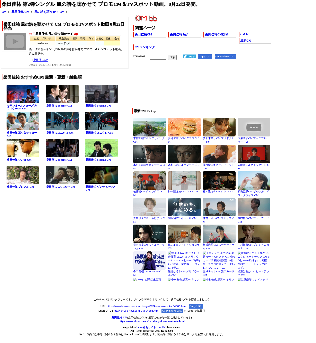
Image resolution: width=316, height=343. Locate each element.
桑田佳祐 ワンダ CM (19, 159)
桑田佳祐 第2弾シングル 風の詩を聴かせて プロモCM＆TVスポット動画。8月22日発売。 (101, 4)
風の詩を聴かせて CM (49, 12)
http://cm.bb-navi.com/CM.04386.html (136, 310)
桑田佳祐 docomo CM (59, 105)
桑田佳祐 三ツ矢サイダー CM (22, 134)
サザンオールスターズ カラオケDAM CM (22, 107)
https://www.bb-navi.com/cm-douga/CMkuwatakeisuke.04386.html (146, 306)
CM (4, 12)
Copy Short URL (225, 56)
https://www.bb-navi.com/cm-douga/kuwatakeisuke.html (152, 321)
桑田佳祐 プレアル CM (20, 186)
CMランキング (145, 47)
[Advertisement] (201, 86)
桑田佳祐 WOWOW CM (60, 186)
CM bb (244, 34)
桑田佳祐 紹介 (179, 34)
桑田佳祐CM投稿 (216, 34)
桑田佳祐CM (143, 34)
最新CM (245, 40)
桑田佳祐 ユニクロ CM (59, 132)
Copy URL (205, 56)
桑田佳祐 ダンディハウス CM (100, 188)
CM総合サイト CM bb (151, 327)
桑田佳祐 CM (20, 12)
